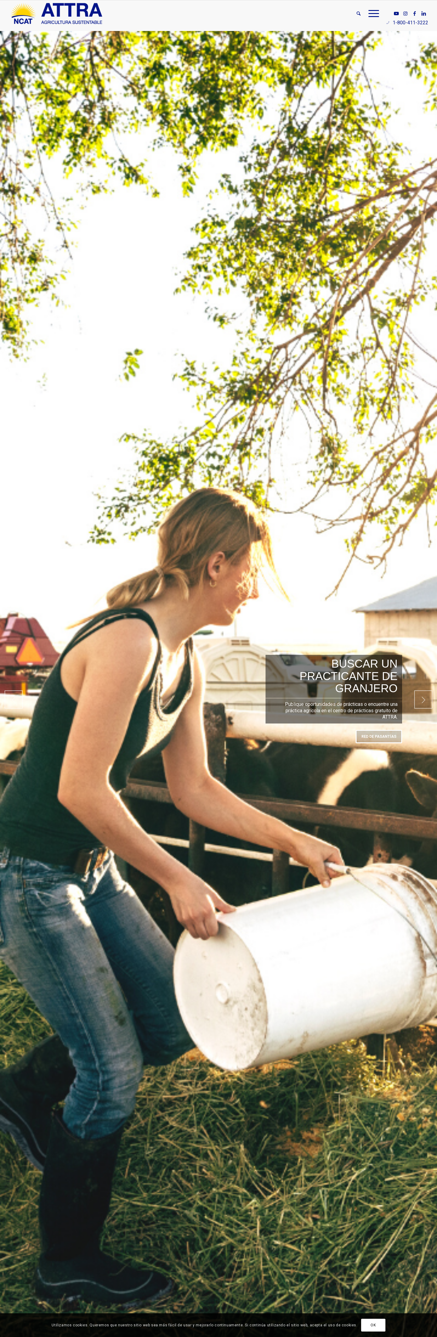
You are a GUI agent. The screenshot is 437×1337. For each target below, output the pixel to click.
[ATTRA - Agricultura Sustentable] (56, 13)
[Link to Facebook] (414, 13)
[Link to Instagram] (405, 13)
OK (373, 1325)
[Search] (358, 13)
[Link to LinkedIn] (423, 13)
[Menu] (371, 13)
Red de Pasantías (378, 736)
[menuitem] (358, 13)
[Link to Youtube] (396, 13)
